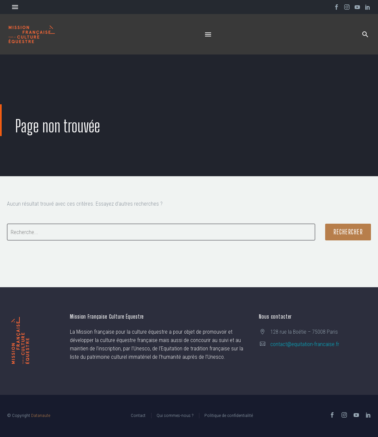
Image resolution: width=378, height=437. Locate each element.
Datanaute (40, 415)
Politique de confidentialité (228, 415)
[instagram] (344, 415)
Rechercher (348, 232)
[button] (365, 34)
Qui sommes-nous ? (175, 415)
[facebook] (332, 415)
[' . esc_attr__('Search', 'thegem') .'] (161, 232)
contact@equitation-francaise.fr (304, 344)
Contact (138, 415)
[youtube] (356, 415)
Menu (15, 7)
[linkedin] (368, 415)
